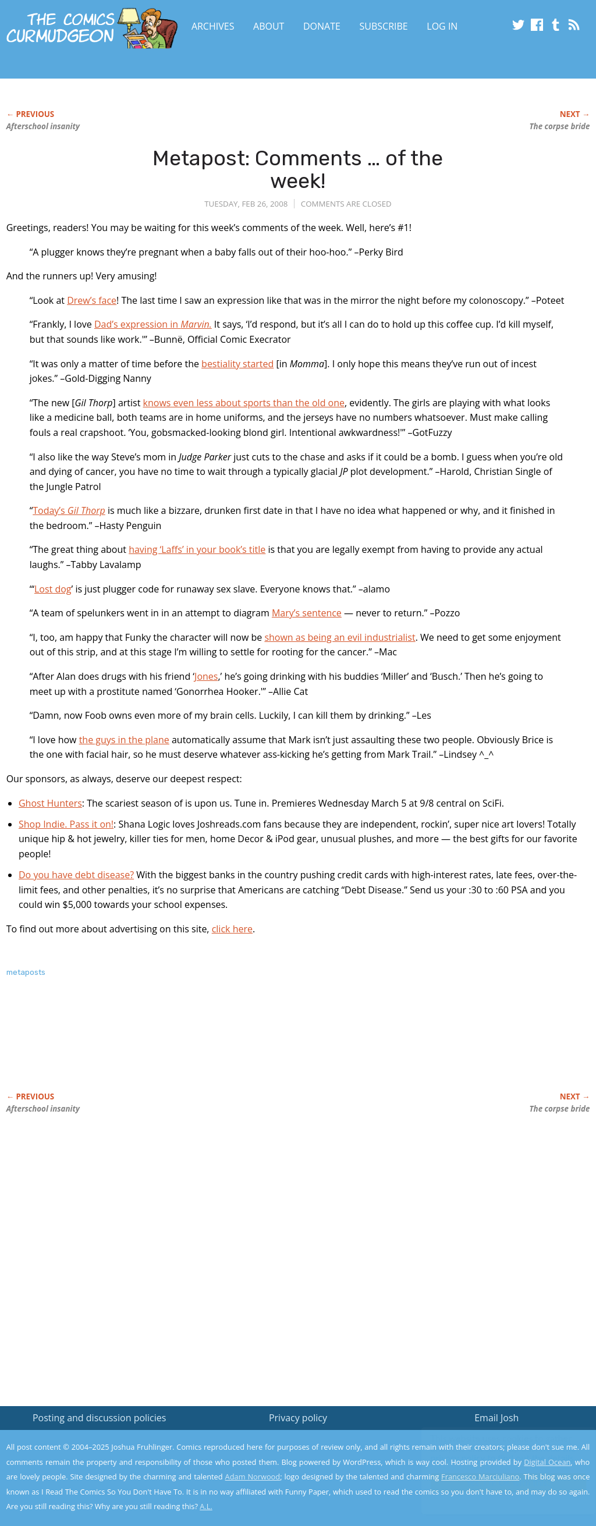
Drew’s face (91, 300)
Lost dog (53, 589)
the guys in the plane (124, 739)
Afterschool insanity (43, 126)
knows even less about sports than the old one (244, 402)
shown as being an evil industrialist (339, 637)
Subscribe (384, 26)
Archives (213, 26)
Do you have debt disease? (76, 874)
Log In (442, 26)
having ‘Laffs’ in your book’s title (197, 549)
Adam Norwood (253, 1476)
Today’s (69, 510)
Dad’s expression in (153, 324)
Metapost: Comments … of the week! (297, 169)
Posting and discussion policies (99, 1417)
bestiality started (237, 363)
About (268, 26)
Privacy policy (298, 1417)
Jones (206, 676)
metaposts (25, 972)
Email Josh (496, 1417)
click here (232, 928)
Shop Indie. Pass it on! (66, 824)
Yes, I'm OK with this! (497, 1483)
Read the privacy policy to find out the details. (492, 1453)
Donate (321, 26)
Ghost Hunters (50, 803)
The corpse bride (560, 126)
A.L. (206, 1506)
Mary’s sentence (307, 612)
